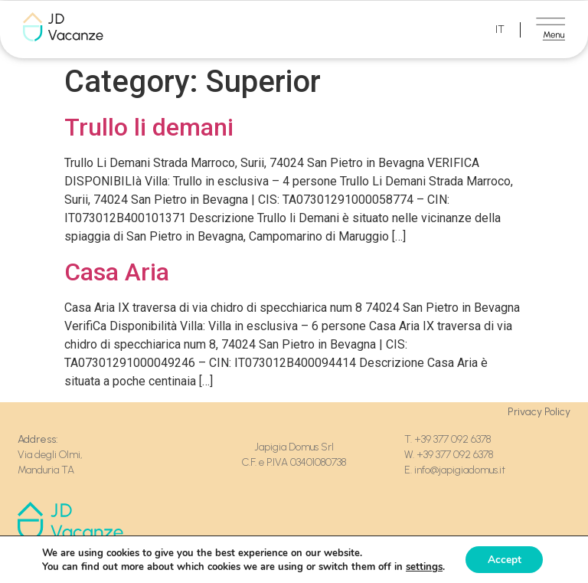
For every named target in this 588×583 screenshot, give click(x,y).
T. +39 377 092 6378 (448, 439)
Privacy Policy (539, 411)
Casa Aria (116, 272)
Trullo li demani (149, 127)
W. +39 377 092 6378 (448, 454)
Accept (504, 559)
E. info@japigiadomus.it (454, 470)
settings (422, 566)
